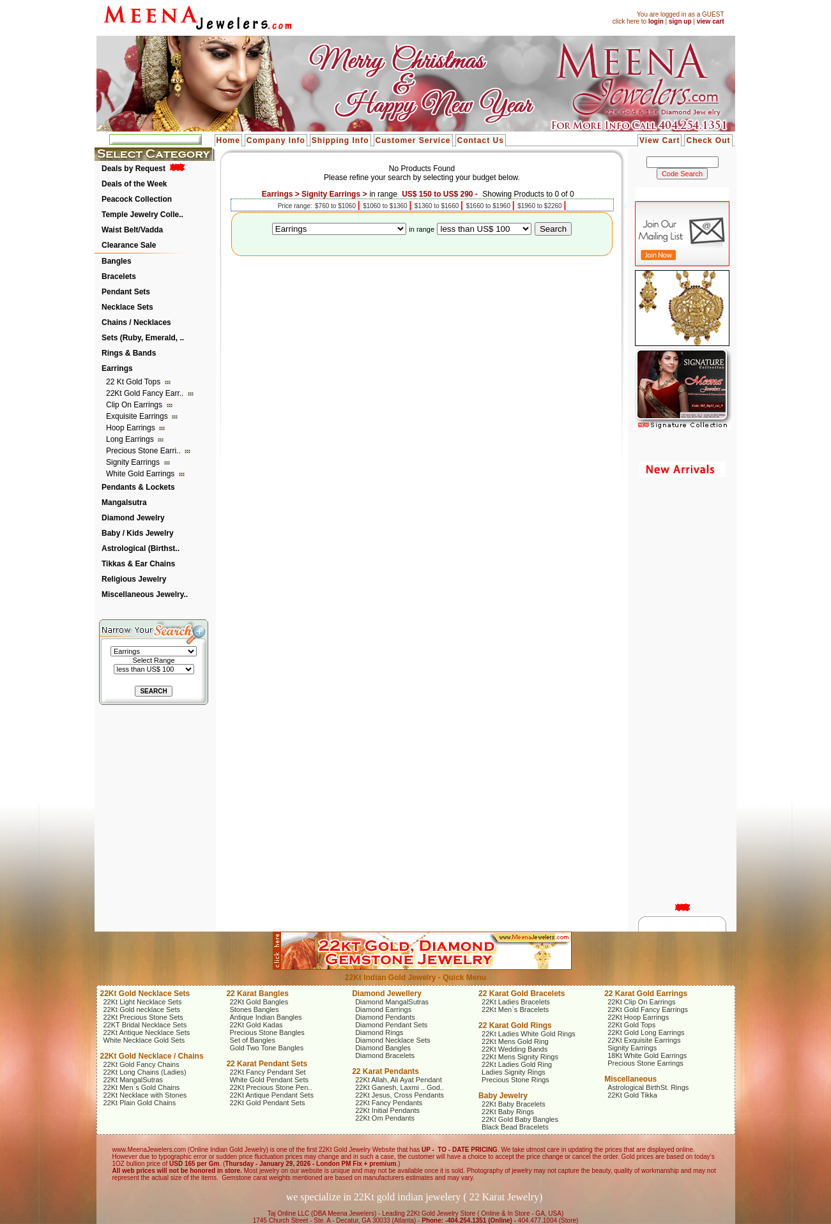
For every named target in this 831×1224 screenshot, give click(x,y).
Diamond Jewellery (387, 993)
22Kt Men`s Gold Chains (141, 1087)
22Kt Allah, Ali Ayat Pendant (398, 1080)
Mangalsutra (124, 502)
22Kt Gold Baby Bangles (520, 1119)
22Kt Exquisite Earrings (643, 1040)
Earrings (117, 368)
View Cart (659, 140)
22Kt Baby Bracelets (513, 1104)
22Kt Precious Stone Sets (143, 1017)
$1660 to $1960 (489, 205)
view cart (710, 21)
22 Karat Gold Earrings (645, 993)
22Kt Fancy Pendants (388, 1103)
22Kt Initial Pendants (387, 1110)
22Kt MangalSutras (133, 1080)
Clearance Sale (129, 245)
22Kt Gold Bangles (258, 1002)
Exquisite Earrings (138, 416)
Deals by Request (133, 168)
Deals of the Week (134, 183)
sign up (680, 21)
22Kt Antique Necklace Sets (146, 1032)
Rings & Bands (129, 353)
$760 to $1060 (336, 205)
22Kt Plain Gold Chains (139, 1103)
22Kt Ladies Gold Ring (517, 1064)
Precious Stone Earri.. (144, 450)
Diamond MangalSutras (392, 1002)
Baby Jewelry (503, 1095)
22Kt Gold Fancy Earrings (647, 1009)
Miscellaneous (630, 1079)
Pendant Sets (126, 291)
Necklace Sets (127, 307)
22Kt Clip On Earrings (641, 1002)
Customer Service (413, 140)
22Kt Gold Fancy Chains (141, 1064)
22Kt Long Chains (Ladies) (145, 1072)
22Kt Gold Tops (631, 1025)
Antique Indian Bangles (265, 1017)
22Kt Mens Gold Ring (515, 1041)
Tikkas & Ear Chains (138, 563)
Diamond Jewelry (133, 517)
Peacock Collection (137, 199)
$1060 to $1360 (386, 205)
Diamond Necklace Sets (392, 1040)
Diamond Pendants (385, 1017)
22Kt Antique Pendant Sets (271, 1095)
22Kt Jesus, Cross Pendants (399, 1095)
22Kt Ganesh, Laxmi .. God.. (399, 1087)
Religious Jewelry (134, 579)
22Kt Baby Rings (508, 1111)
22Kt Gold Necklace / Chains (152, 1056)
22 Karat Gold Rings (515, 1025)
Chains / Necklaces (136, 322)
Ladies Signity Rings (513, 1072)
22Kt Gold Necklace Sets (145, 993)
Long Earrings (131, 439)
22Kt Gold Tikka (632, 1095)
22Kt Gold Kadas (255, 1025)
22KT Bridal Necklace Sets (145, 1025)
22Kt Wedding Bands (514, 1049)
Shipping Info (340, 140)
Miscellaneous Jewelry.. (145, 594)
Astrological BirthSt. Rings (648, 1087)
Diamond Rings (379, 1032)
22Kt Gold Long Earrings (645, 1032)
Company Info (276, 140)
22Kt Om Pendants (385, 1118)
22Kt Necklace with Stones (145, 1095)
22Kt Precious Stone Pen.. (270, 1087)
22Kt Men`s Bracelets (515, 1009)
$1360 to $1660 (438, 205)
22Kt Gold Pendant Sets (267, 1103)
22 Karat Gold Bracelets (521, 993)
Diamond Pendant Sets (391, 1025)
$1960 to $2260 (540, 205)
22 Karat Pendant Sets (266, 1063)
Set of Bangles (252, 1040)
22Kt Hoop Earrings (638, 1017)
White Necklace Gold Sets (144, 1040)
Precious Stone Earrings (645, 1063)
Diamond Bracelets (385, 1055)
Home (228, 140)
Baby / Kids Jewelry (138, 533)
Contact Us (480, 140)
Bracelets (119, 276)
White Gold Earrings (141, 473)
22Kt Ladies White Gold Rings (529, 1034)
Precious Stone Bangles (266, 1032)
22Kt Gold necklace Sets (141, 1009)
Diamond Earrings (383, 1009)
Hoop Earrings (131, 427)
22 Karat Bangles (257, 993)
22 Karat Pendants (385, 1071)
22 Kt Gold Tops (134, 381)
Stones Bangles (253, 1009)
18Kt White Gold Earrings (647, 1055)
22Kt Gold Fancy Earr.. (146, 393)
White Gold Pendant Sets (269, 1080)
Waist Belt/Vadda (132, 229)
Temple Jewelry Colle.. (142, 214)
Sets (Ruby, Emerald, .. (143, 337)
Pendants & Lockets (138, 487)
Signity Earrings (134, 462)
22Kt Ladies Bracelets (516, 1002)
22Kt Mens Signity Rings (520, 1057)
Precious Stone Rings (515, 1080)
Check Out (708, 140)
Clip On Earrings (135, 404)
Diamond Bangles (383, 1048)
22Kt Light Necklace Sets (142, 1002)
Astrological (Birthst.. (140, 548)
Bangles (117, 261)
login (656, 21)
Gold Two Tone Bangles (266, 1048)
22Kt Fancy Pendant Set (267, 1072)
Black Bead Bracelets (515, 1127)
